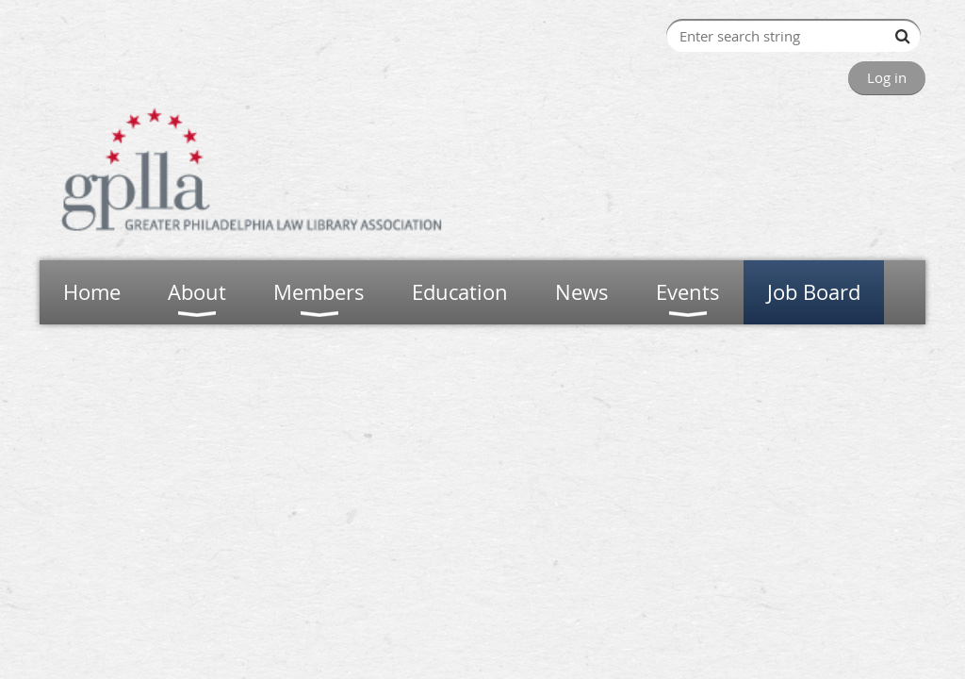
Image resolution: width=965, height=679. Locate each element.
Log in (887, 77)
